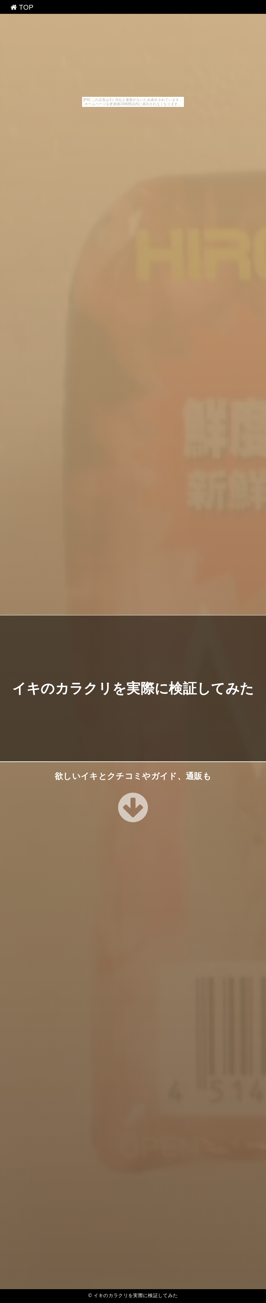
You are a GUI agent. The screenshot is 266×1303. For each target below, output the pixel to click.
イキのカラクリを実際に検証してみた (133, 688)
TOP (22, 7)
